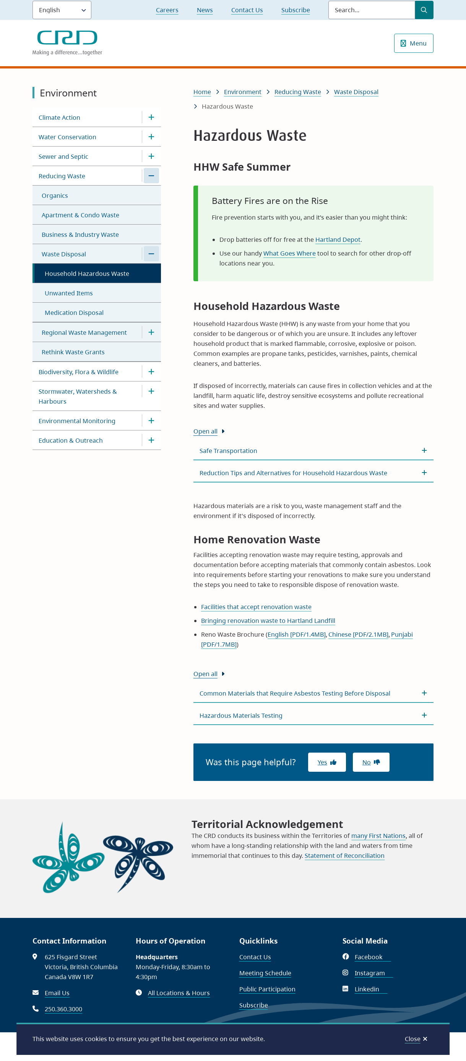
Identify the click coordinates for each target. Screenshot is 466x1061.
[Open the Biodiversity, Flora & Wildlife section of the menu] (151, 371)
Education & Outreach (71, 440)
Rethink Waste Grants (73, 352)
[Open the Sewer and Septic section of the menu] (151, 156)
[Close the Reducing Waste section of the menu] (151, 175)
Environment (242, 92)
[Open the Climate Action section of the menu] (151, 117)
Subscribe (295, 10)
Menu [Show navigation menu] (418, 43)
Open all (205, 431)
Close (413, 1039)
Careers (167, 10)
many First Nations (378, 835)
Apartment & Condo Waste (80, 215)
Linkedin (371, 989)
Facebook (373, 957)
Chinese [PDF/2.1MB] (358, 634)
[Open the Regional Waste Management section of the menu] (151, 332)
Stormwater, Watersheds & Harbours (78, 396)
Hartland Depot (337, 239)
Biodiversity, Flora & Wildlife (79, 372)
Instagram (374, 973)
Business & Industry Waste (80, 234)
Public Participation (267, 989)
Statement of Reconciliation (345, 855)
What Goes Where (289, 253)
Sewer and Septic (63, 156)
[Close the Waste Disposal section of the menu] (151, 253)
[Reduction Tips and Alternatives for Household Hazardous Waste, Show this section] (313, 472)
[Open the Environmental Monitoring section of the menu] (151, 420)
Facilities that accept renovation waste (256, 607)
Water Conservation (67, 137)
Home (202, 92)
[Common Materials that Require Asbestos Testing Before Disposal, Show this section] (313, 693)
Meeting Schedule (265, 973)
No (366, 762)
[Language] (61, 10)
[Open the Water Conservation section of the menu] (151, 136)
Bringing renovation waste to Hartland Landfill (268, 620)
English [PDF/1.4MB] (297, 634)
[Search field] (371, 10)
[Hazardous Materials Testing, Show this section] (313, 715)
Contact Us (247, 10)
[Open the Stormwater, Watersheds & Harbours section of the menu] (151, 391)
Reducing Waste (62, 176)
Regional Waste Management (84, 332)
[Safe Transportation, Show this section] (313, 450)
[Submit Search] (424, 10)
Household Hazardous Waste (87, 273)
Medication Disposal (74, 312)
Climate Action (59, 117)
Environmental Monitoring (77, 421)
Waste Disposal (64, 254)
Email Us (57, 993)
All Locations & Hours (179, 993)
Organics (55, 195)
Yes (322, 762)
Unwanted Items (69, 293)
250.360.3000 (63, 1009)
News (205, 10)
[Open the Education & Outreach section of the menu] (151, 440)
